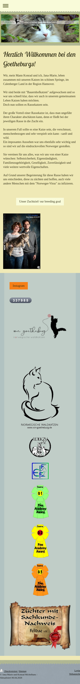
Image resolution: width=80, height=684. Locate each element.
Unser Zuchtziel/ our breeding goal (40, 201)
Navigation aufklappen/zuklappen (40, 5)
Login (77, 670)
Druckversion (9, 671)
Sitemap (22, 671)
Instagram (19, 285)
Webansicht (74, 674)
